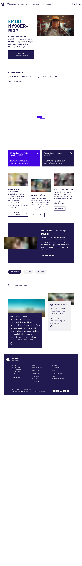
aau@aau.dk (16, 374)
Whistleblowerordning (38, 391)
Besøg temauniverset (48, 255)
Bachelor (13, 77)
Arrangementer (15, 271)
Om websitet (16, 389)
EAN (53, 370)
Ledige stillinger (57, 373)
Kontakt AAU (36, 381)
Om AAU (43, 4)
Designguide (56, 367)
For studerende (37, 367)
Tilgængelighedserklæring (20, 391)
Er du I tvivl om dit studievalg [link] (19, 213)
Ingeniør (41, 77)
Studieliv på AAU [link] (38, 214)
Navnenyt (28, 271)
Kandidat (27, 77)
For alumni (35, 373)
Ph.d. (53, 77)
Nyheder (48, 4)
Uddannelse (21, 4)
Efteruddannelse (15, 81)
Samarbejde (36, 4)
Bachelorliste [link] (59, 208)
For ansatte (35, 370)
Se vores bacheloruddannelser (21, 55)
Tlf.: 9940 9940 (16, 371)
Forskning (28, 4)
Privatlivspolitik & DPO (30, 389)
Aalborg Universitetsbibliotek (58, 377)
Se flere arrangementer (18, 285)
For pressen (41, 271)
